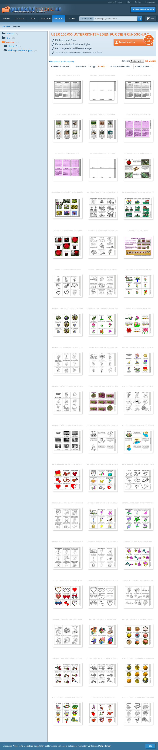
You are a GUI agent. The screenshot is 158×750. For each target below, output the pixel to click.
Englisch (45, 18)
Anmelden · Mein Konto (143, 9)
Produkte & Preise (114, 2)
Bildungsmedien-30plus (20, 51)
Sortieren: (125, 61)
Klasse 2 (12, 46)
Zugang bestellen (136, 42)
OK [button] (150, 746)
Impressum (150, 2)
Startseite (6, 26)
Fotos (71, 18)
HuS (33, 18)
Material (58, 18)
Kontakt (138, 2)
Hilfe (128, 2)
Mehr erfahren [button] (104, 746)
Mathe (6, 18)
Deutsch (19, 18)
